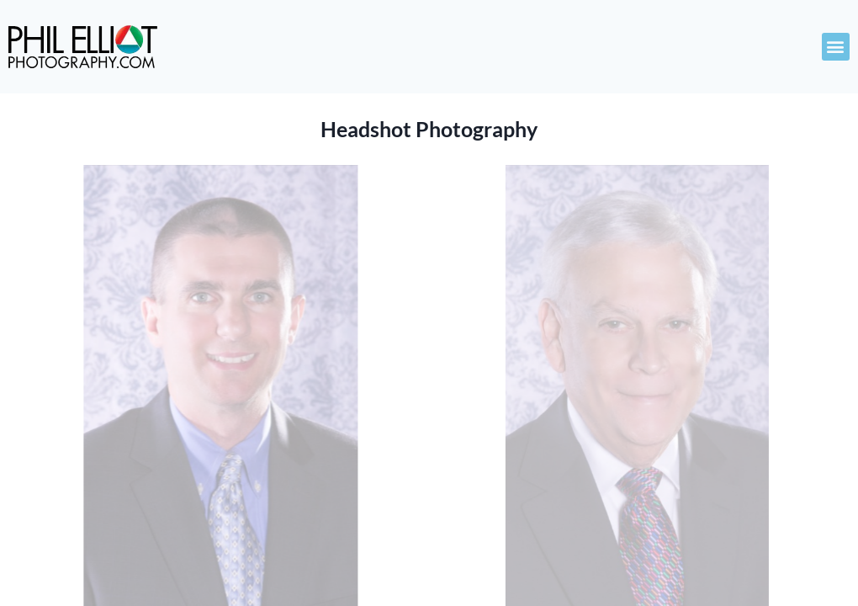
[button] (836, 47)
